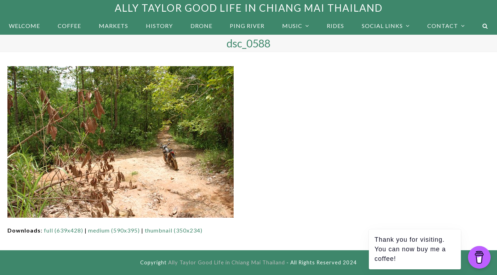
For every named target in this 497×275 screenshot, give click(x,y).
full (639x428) (63, 230)
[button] (485, 26)
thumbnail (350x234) (173, 230)
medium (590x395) (114, 230)
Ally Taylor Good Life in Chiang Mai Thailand (249, 8)
